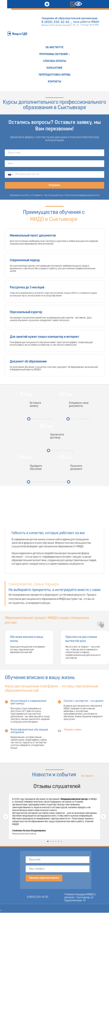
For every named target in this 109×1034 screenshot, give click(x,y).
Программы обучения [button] (53, 54)
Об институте (54, 47)
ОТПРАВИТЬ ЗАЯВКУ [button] (15, 27)
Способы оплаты (54, 61)
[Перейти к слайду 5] (58, 841)
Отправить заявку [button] (72, 729)
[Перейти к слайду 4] (55, 841)
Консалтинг (55, 68)
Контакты (54, 81)
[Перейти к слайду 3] (53, 841)
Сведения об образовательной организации (69, 18)
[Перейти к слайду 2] (50, 841)
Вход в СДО (19, 34)
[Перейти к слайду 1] (47, 841)
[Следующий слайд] (103, 816)
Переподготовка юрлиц (54, 74)
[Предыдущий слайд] (5, 816)
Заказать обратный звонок (44, 878)
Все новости (87, 776)
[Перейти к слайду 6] (61, 841)
